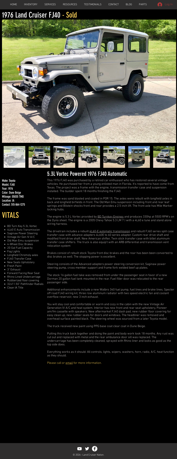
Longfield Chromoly (19, 255)
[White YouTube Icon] (79, 448)
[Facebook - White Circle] (94, 448)
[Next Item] (170, 81)
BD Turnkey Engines (111, 217)
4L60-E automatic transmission (109, 231)
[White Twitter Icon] (87, 448)
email (69, 363)
